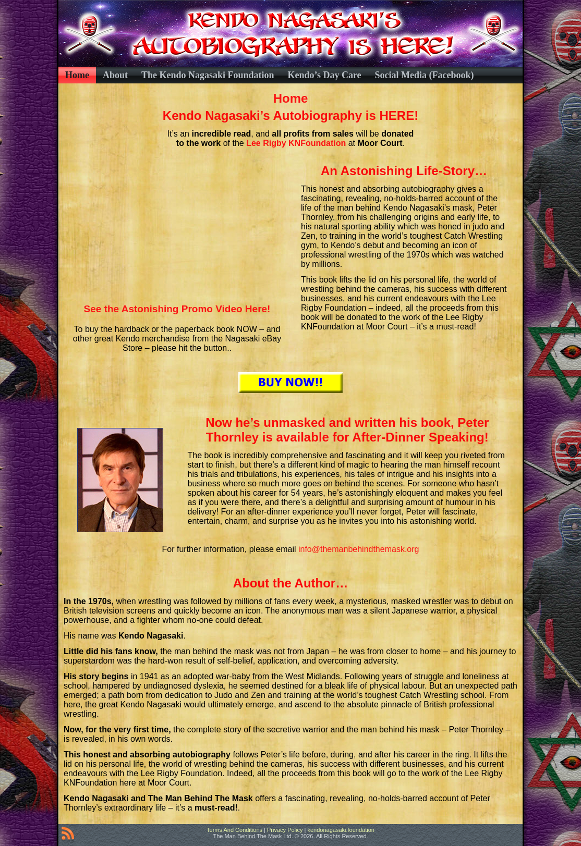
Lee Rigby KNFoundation (297, 143)
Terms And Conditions (234, 830)
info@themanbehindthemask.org (358, 549)
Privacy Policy (284, 830)
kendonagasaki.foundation (340, 830)
